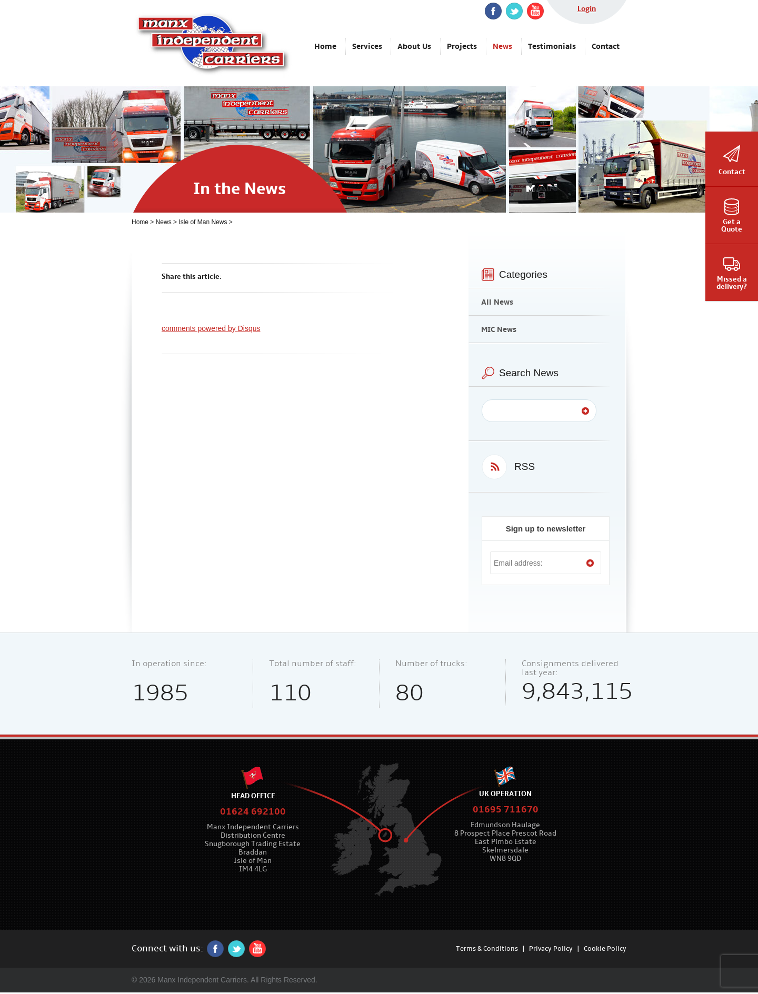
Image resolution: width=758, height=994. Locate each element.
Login (586, 8)
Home (140, 222)
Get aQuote (731, 225)
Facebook (493, 11)
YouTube (535, 11)
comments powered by (211, 328)
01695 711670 (505, 809)
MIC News (498, 329)
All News (497, 302)
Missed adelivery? (731, 283)
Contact (732, 171)
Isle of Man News (202, 222)
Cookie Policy (605, 949)
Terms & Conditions (487, 949)
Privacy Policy (551, 949)
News (164, 222)
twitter (514, 11)
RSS (524, 466)
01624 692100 (253, 811)
